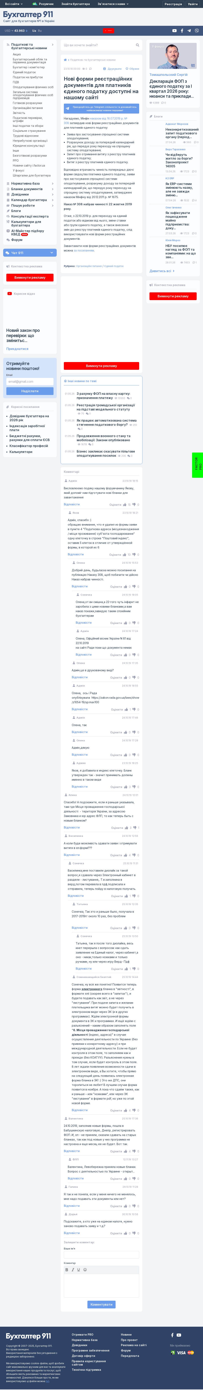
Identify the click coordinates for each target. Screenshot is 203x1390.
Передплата (108, 30)
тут (47, 1381)
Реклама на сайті (134, 1345)
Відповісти (72, 505)
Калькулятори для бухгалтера (26, 223)
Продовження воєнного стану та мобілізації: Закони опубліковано (103, 438)
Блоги (16, 211)
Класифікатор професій (29, 446)
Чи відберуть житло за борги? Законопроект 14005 (179, 160)
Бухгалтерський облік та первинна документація (30, 61)
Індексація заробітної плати (27, 428)
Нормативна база (25, 183)
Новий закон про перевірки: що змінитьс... (23, 335)
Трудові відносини (25, 135)
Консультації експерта (30, 216)
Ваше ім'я (69, 1249)
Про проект (129, 1340)
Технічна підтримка (86, 1370)
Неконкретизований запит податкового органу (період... (182, 133)
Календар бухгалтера (29, 200)
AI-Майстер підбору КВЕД (27, 232)
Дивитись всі (161, 271)
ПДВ (16, 82)
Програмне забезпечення (90, 1351)
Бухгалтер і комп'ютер (29, 67)
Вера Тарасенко (176, 149)
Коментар (70, 1263)
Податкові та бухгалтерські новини (29, 46)
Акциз (17, 54)
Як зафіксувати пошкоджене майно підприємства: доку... (178, 220)
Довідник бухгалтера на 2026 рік (29, 418)
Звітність (19, 113)
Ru (40, 30)
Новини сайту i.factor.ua (29, 165)
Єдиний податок (24, 72)
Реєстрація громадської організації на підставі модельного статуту (106, 408)
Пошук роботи (23, 205)
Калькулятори (21, 452)
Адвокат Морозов (177, 124)
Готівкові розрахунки (27, 103)
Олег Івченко (174, 207)
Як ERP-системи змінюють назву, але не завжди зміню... (179, 189)
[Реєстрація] (173, 4)
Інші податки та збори (28, 125)
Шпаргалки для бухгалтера (32, 175)
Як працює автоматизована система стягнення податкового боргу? (107, 423)
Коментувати (101, 1305)
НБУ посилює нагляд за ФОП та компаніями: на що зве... (181, 251)
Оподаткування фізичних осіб (33, 87)
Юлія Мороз (173, 240)
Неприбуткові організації (30, 140)
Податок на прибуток (28, 77)
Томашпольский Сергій (168, 75)
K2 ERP (170, 178)
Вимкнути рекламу (29, 277)
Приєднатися (17, 349)
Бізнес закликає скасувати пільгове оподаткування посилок (106, 454)
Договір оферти (83, 1356)
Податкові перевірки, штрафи (28, 119)
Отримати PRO (82, 1335)
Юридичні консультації (29, 145)
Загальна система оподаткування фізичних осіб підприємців (33, 95)
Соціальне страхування (29, 130)
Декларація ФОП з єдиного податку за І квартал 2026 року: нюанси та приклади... (171, 89)
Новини (126, 1335)
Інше (16, 150)
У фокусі (18, 170)
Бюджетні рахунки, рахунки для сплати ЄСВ (30, 438)
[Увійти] (193, 4)
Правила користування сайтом (89, 1363)
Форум (16, 240)
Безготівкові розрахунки (30, 155)
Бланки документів (27, 189)
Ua (34, 30)
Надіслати (29, 391)
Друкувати (112, 68)
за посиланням (84, 251)
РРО (16, 160)
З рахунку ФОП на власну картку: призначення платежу (103, 396)
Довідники (20, 194)
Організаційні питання (28, 108)
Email (9, 375)
